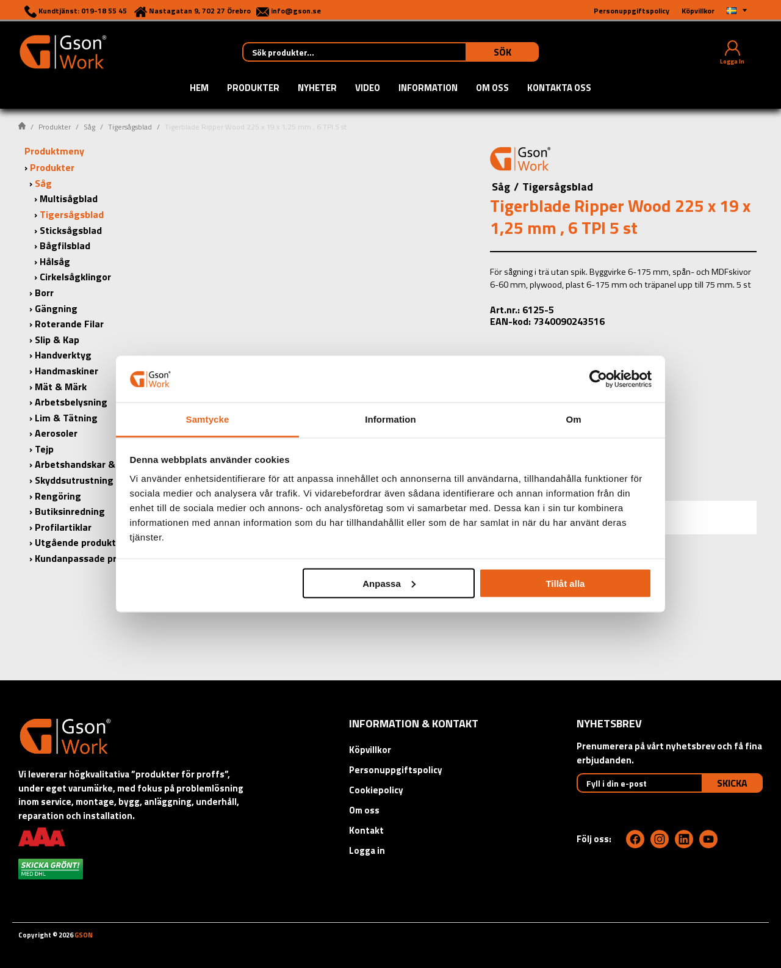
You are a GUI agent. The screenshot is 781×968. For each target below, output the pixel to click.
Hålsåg (55, 261)
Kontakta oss (559, 88)
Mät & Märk (61, 386)
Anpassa (389, 583)
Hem (199, 88)
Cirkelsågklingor (75, 276)
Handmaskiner (66, 370)
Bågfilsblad (65, 245)
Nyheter (317, 88)
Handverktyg (63, 355)
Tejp (44, 449)
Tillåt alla (565, 583)
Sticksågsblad (71, 230)
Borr (44, 292)
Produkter (253, 88)
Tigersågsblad (130, 127)
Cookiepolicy (376, 790)
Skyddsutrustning (74, 480)
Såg (89, 127)
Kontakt (366, 830)
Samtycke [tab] (207, 419)
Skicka (732, 783)
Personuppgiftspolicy (395, 770)
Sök (502, 52)
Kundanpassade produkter (93, 558)
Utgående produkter (80, 542)
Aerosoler (56, 433)
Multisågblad (69, 198)
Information (428, 88)
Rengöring (58, 496)
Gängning (56, 308)
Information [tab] (390, 419)
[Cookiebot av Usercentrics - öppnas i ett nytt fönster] (598, 378)
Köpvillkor (370, 750)
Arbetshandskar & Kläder (90, 464)
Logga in (367, 850)
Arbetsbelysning (71, 402)
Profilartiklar (63, 527)
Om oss (492, 88)
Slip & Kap (57, 339)
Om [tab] (573, 419)
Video (367, 88)
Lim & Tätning (66, 417)
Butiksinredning (70, 511)
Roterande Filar (69, 323)
